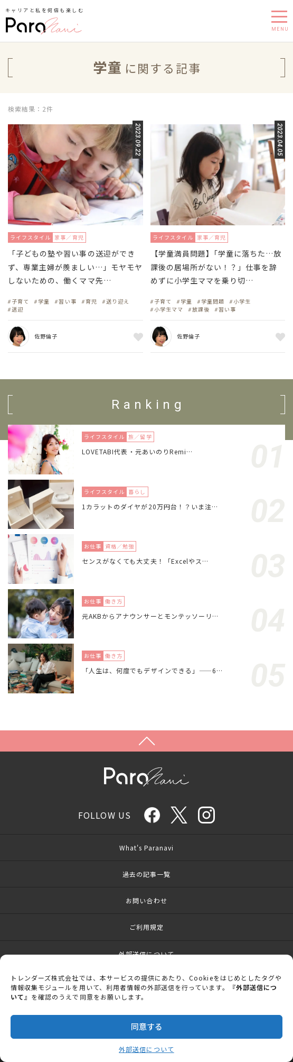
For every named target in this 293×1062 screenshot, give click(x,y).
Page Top (146, 741)
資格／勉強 (119, 546)
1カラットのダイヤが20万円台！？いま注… (150, 506)
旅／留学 (140, 437)
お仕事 (92, 546)
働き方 (113, 601)
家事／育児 (68, 237)
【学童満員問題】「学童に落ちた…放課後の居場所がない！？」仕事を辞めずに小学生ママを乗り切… (216, 266)
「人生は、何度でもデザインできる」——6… (152, 670)
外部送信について (146, 1049)
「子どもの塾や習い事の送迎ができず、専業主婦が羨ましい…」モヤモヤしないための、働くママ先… (75, 266)
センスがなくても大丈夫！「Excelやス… (145, 560)
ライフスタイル (30, 237)
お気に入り (136, 336)
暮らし (137, 492)
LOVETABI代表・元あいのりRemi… (137, 451)
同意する (147, 1026)
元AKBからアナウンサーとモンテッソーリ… (150, 615)
